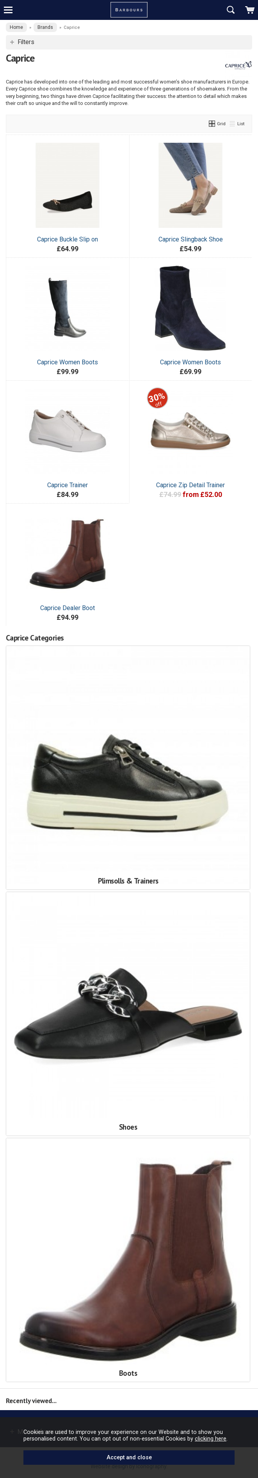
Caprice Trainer (67, 485)
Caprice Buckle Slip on (67, 239)
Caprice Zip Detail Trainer (190, 485)
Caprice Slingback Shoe (190, 239)
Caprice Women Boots (67, 362)
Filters (26, 42)
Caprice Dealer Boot (67, 608)
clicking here (210, 1438)
